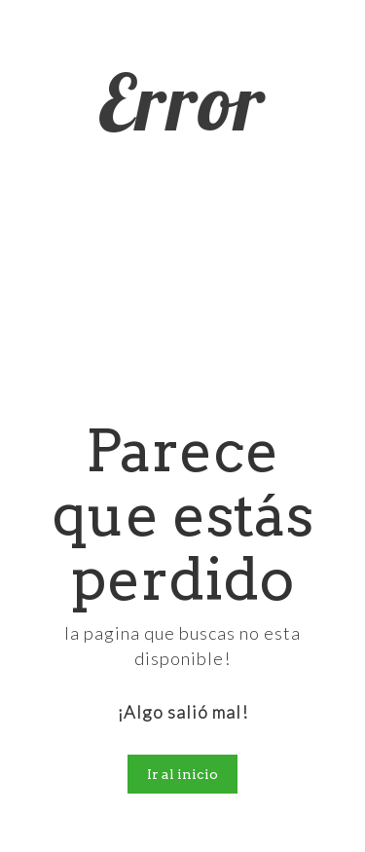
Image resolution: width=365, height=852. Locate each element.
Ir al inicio (182, 774)
